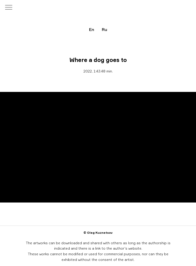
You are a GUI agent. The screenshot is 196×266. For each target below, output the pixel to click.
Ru (104, 29)
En (91, 29)
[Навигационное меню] (8, 7)
